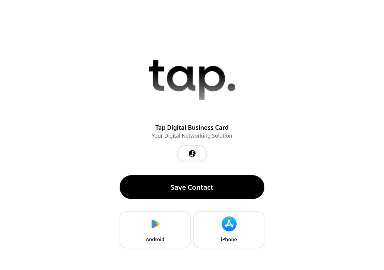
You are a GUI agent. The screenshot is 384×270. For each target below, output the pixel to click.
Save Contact (192, 187)
